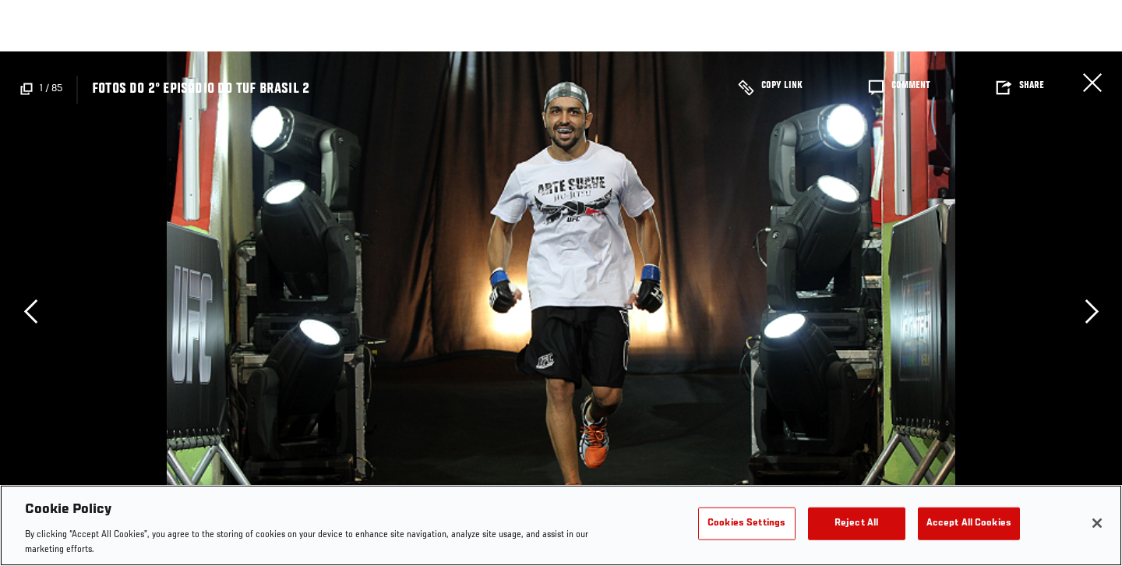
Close (1092, 82)
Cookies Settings (746, 523)
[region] (561, 525)
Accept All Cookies (968, 523)
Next (1091, 311)
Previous (30, 311)
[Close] (1097, 523)
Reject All (856, 523)
